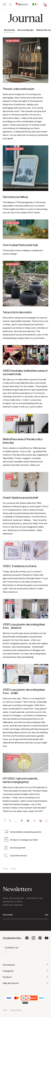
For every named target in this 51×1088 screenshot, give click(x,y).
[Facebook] (27, 939)
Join (46, 914)
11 (34, 820)
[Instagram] (33, 939)
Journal (13, 869)
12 (40, 820)
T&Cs (5, 1010)
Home (5, 869)
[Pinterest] (40, 939)
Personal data (16, 1010)
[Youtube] (46, 939)
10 (28, 820)
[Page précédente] (5, 820)
